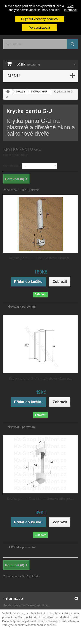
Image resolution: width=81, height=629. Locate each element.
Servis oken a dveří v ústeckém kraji (25, 605)
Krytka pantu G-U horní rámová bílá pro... (40, 499)
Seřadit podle (12, 165)
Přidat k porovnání (23, 306)
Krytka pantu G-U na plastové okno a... (40, 258)
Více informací (70, 8)
